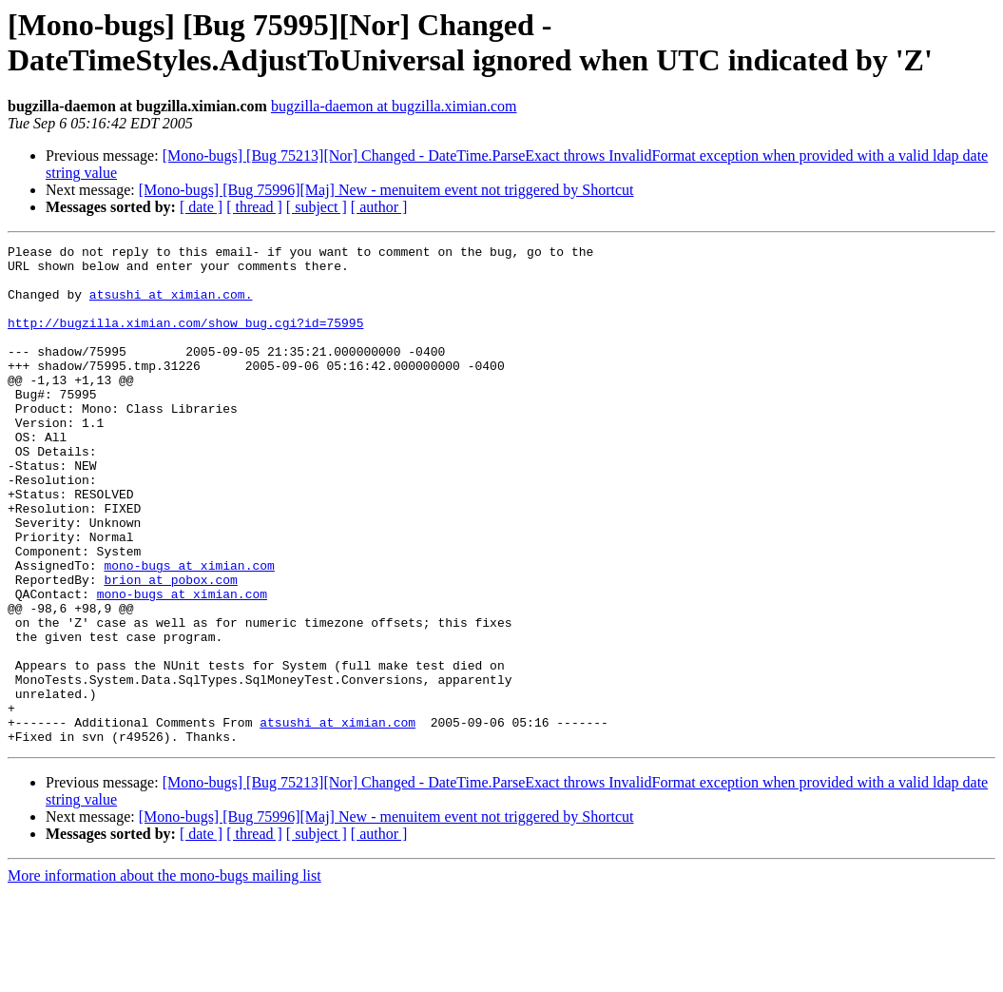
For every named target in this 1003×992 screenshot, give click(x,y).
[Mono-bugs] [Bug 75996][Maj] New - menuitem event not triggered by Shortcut (386, 190)
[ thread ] (254, 207)
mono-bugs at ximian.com (189, 630)
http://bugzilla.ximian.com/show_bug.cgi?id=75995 (185, 339)
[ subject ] (316, 207)
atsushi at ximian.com (337, 818)
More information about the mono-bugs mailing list (164, 975)
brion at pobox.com (170, 647)
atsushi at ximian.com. (171, 305)
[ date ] (201, 207)
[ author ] (379, 207)
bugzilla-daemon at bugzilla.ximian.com (394, 106)
